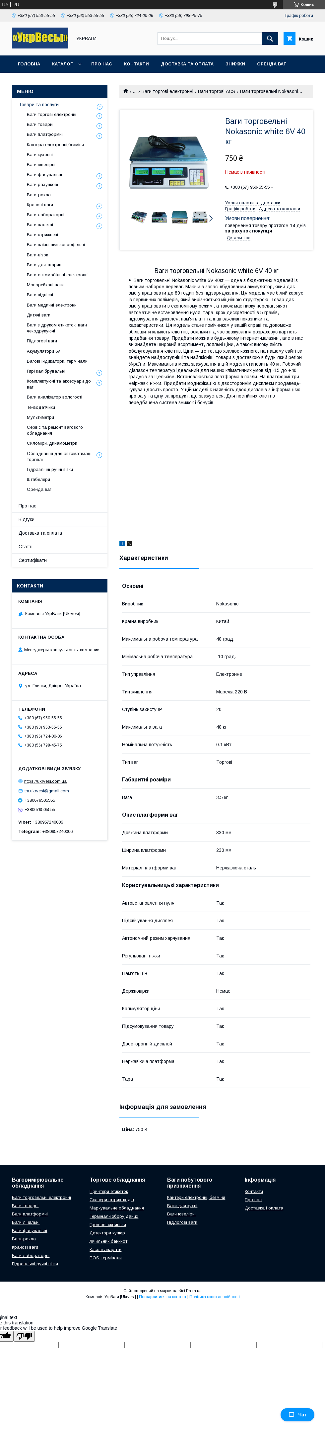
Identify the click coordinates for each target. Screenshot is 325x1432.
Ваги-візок (37, 254)
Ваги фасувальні (44, 174)
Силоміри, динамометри (52, 443)
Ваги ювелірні (41, 164)
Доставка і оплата (264, 1208)
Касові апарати (105, 1249)
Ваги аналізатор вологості (54, 397)
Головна (29, 63)
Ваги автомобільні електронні (58, 274)
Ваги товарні (40, 124)
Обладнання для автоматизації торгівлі (60, 456)
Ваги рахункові (42, 184)
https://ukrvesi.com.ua (45, 781)
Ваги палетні (40, 224)
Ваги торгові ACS (216, 91)
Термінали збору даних (114, 1216)
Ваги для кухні (182, 1205)
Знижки (235, 63)
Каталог (62, 63)
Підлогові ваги (42, 340)
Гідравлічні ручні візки (50, 469)
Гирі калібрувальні (46, 371)
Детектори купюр (107, 1232)
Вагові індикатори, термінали (57, 361)
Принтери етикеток (109, 1191)
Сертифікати (33, 560)
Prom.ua (194, 1291)
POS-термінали (106, 1257)
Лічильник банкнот (108, 1241)
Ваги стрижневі (42, 234)
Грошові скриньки (108, 1224)
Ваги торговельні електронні (41, 1197)
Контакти (136, 63)
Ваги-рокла (39, 194)
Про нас (101, 63)
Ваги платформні (45, 134)
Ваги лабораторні (45, 214)
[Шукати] (270, 38)
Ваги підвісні (40, 294)
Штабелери (38, 479)
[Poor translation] (24, 1336)
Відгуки (26, 519)
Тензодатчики (41, 407)
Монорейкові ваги (45, 284)
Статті (25, 546)
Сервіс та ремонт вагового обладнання (55, 430)
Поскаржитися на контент (162, 1297)
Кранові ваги (40, 204)
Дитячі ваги (38, 315)
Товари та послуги (39, 104)
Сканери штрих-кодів (112, 1199)
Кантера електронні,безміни (55, 144)
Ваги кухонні (40, 154)
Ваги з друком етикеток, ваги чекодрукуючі (57, 327)
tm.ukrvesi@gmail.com (47, 790)
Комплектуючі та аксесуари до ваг (59, 384)
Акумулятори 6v (43, 351)
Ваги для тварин (44, 264)
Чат (297, 1415)
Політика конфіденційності (214, 1297)
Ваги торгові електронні (167, 91)
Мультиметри (40, 417)
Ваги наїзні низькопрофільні (56, 244)
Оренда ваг (271, 63)
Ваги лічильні (25, 1222)
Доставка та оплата (187, 63)
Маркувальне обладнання (117, 1208)
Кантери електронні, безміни (196, 1197)
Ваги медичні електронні (52, 305)
